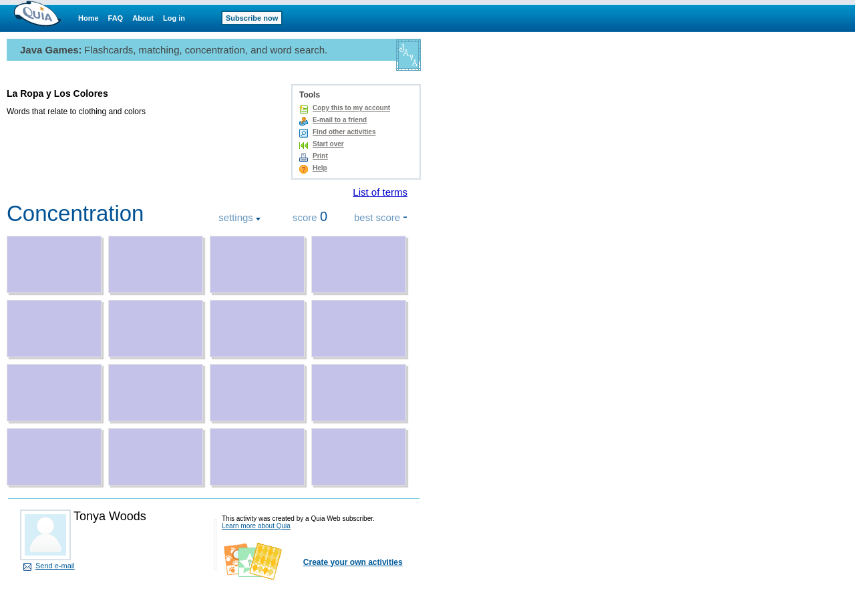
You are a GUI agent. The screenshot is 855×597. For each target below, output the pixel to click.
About (143, 18)
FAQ (116, 18)
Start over (328, 144)
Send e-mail (55, 566)
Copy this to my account (351, 108)
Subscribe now (252, 18)
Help (320, 168)
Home (88, 18)
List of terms (380, 192)
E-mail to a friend (340, 120)
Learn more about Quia (256, 526)
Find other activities (344, 132)
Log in (174, 18)
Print (320, 156)
